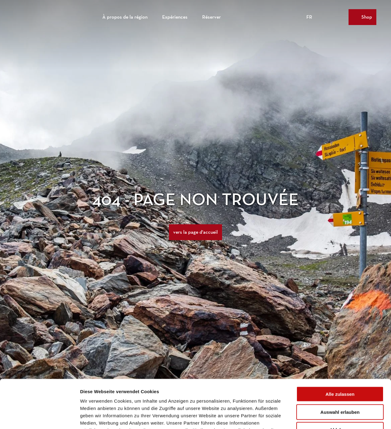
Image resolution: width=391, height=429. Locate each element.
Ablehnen (340, 384)
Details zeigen (324, 417)
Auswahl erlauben (340, 366)
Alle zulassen (339, 348)
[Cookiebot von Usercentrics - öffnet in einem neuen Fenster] (39, 417)
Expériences (175, 17)
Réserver (211, 17)
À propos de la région (125, 17)
